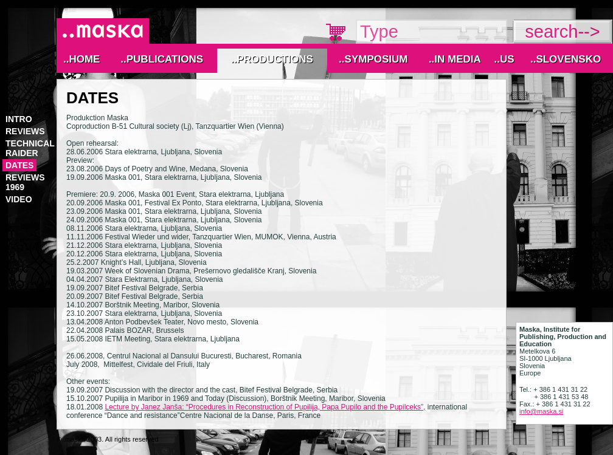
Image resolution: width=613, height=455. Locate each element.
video (18, 199)
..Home (81, 59)
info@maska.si (541, 411)
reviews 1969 (25, 182)
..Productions (272, 59)
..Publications (161, 59)
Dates (19, 165)
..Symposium (373, 59)
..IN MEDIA (455, 59)
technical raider (30, 148)
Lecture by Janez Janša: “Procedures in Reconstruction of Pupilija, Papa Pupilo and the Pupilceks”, (265, 407)
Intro (18, 119)
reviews (25, 131)
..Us (504, 59)
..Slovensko (565, 59)
